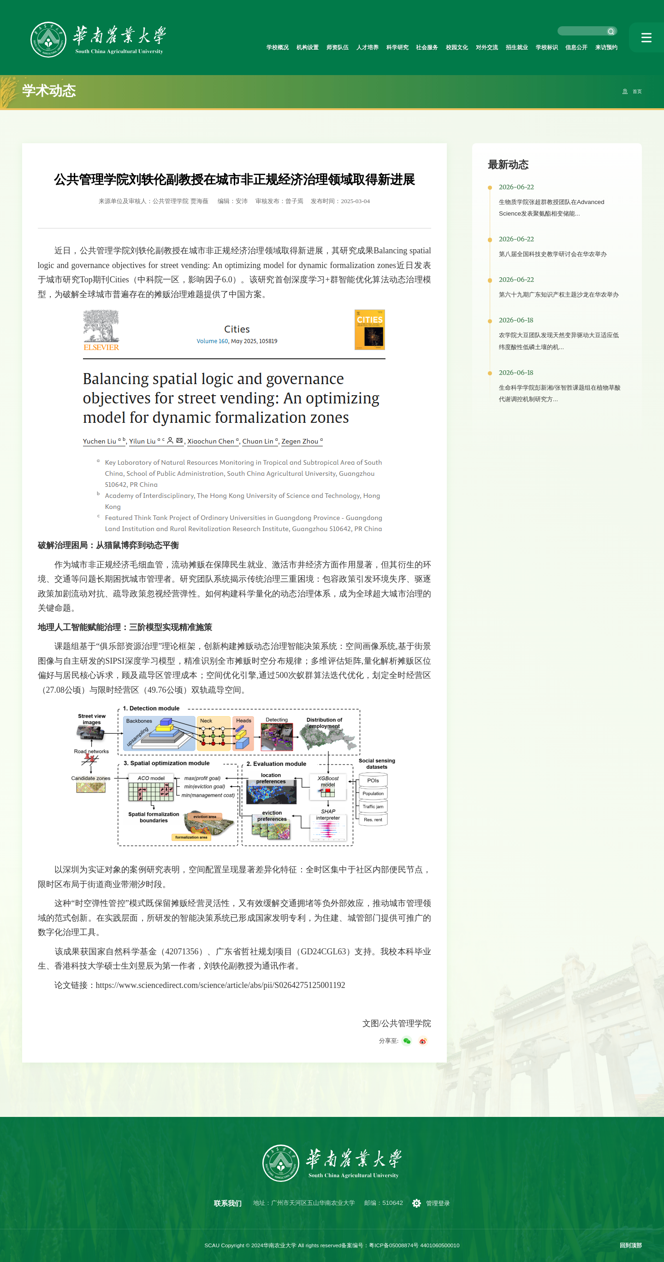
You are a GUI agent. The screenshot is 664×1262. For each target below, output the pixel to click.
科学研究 (356, 48)
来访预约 (603, 48)
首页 (636, 91)
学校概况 (214, 48)
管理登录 (440, 1203)
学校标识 (533, 48)
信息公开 (568, 48)
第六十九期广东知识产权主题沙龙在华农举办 (559, 294)
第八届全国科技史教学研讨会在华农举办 (553, 254)
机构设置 (249, 48)
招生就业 (497, 48)
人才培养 (320, 48)
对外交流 (462, 48)
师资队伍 (285, 48)
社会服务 (391, 48)
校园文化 (426, 48)
